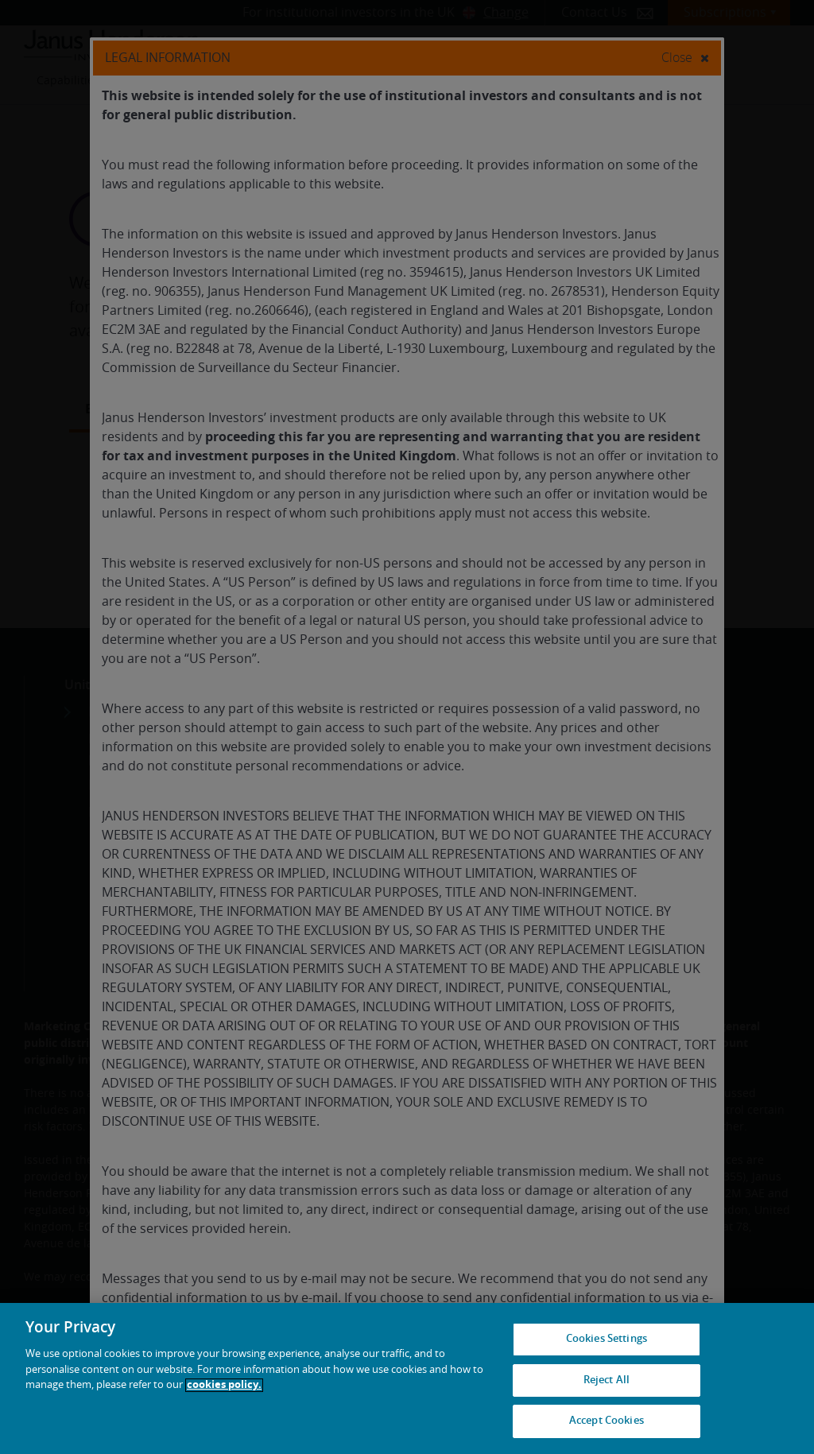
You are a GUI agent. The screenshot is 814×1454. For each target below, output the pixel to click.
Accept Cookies (606, 1421)
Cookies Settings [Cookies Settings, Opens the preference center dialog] (606, 1339)
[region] (407, 1378)
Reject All (606, 1380)
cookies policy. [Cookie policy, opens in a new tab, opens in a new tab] (224, 1385)
